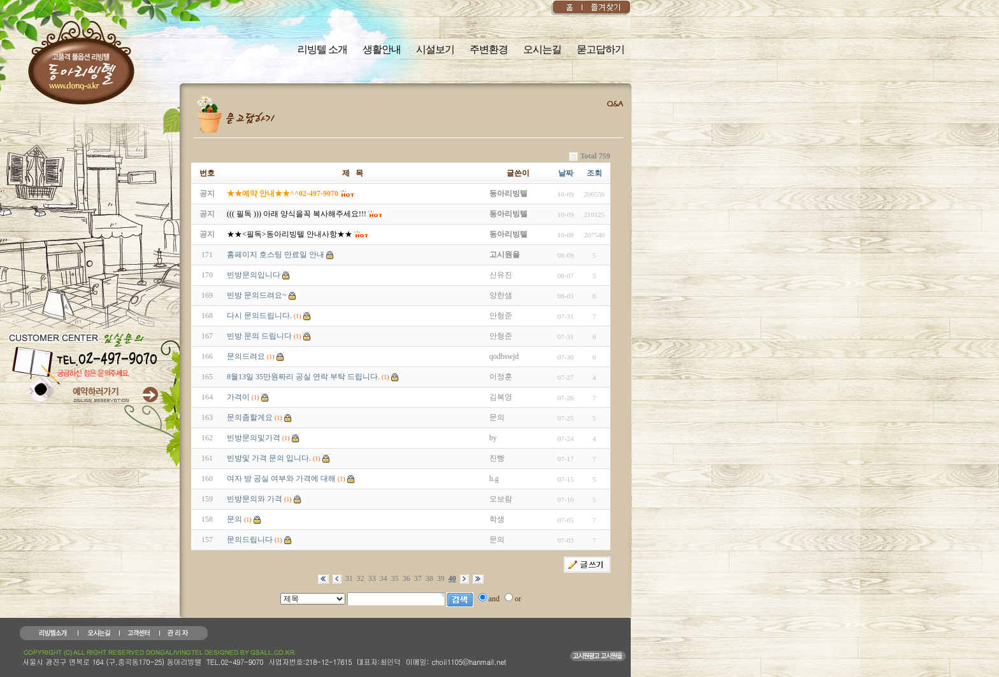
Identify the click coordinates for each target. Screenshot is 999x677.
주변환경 (489, 49)
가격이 (238, 397)
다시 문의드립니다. (259, 315)
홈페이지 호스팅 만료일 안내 (275, 254)
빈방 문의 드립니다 (259, 336)
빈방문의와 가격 (254, 498)
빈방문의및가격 (253, 437)
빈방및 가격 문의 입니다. (269, 458)
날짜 (565, 173)
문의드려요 (246, 356)
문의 (234, 519)
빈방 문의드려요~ (257, 295)
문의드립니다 (250, 539)
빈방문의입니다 (253, 274)
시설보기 (435, 49)
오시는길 (542, 49)
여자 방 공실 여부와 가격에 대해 (281, 478)
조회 (594, 173)
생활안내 (382, 49)
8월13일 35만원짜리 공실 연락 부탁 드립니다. (303, 376)
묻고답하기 (600, 49)
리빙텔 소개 (322, 49)
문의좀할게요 (250, 417)
